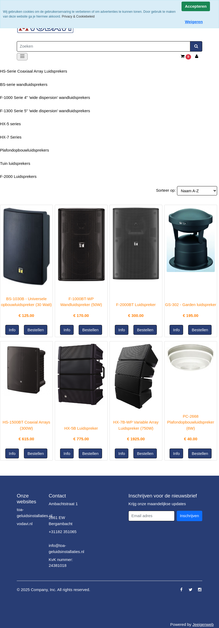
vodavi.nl (24, 523)
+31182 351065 (63, 531)
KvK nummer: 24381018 (61, 562)
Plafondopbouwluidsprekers (24, 150)
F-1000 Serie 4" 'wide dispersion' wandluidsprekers (45, 97)
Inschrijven (189, 515)
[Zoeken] (103, 46)
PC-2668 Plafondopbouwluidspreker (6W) (190, 422)
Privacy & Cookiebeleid (78, 16)
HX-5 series (10, 124)
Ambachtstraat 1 (63, 503)
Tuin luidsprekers (15, 163)
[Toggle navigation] (22, 56)
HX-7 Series (11, 137)
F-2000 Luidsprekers (18, 176)
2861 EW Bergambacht (60, 520)
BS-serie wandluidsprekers (23, 84)
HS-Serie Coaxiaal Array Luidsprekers (33, 71)
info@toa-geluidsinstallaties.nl (66, 548)
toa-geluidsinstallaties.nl (34, 512)
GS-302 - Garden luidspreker (190, 304)
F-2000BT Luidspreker (136, 304)
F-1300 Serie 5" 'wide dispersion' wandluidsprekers (45, 110)
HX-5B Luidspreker (81, 428)
